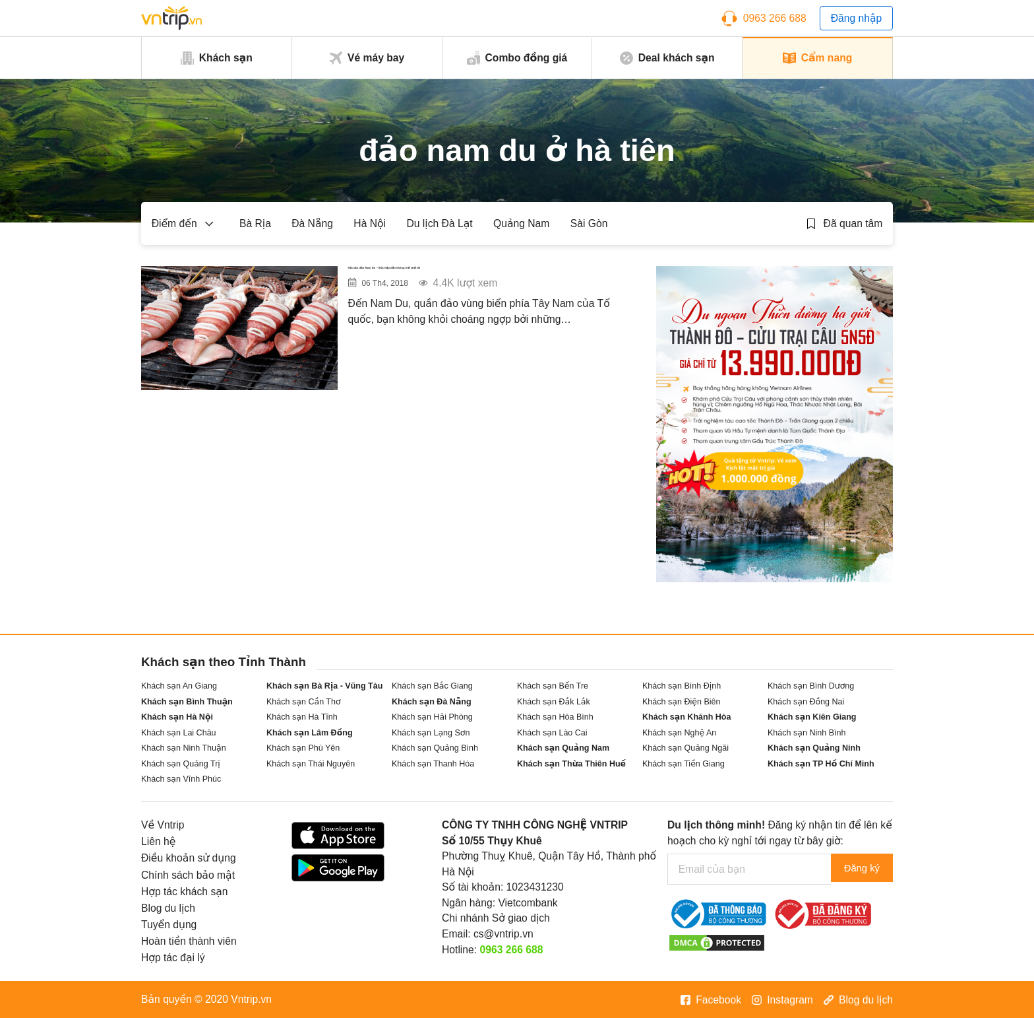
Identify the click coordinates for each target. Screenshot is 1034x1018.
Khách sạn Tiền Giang (683, 763)
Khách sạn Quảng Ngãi (685, 748)
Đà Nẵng (312, 223)
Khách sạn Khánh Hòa (686, 717)
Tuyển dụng (169, 924)
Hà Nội (369, 223)
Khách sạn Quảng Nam (563, 748)
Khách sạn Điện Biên (681, 701)
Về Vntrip (162, 825)
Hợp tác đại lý (173, 957)
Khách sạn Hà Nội (177, 717)
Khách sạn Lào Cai (552, 732)
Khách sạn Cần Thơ (303, 701)
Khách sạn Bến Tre (552, 686)
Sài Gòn (589, 223)
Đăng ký (858, 869)
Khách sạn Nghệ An (679, 732)
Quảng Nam (521, 223)
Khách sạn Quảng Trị (180, 763)
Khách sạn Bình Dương (811, 686)
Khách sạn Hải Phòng (432, 717)
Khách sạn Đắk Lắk (553, 701)
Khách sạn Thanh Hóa (433, 763)
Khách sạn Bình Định (681, 686)
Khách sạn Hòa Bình (555, 717)
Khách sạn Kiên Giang (812, 717)
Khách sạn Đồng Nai (806, 701)
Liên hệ (158, 841)
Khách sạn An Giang (179, 686)
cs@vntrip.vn (503, 933)
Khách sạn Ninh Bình (806, 732)
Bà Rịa (255, 223)
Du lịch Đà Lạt (439, 223)
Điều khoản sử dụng (188, 858)
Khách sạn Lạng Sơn (431, 732)
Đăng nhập (856, 18)
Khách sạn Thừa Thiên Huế (571, 763)
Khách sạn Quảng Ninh (814, 748)
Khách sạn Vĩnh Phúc (181, 779)
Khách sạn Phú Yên (303, 748)
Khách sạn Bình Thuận (187, 701)
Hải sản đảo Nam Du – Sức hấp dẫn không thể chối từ (488, 284)
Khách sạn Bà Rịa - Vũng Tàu (324, 686)
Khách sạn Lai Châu (178, 732)
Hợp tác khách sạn (184, 891)
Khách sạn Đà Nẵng (431, 701)
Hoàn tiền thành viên (189, 941)
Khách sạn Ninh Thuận (183, 748)
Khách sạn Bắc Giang (432, 686)
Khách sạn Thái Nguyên (310, 763)
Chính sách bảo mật (188, 875)
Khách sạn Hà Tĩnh (302, 717)
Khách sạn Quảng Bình (435, 748)
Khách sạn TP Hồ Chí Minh (821, 763)
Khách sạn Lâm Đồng (309, 732)
